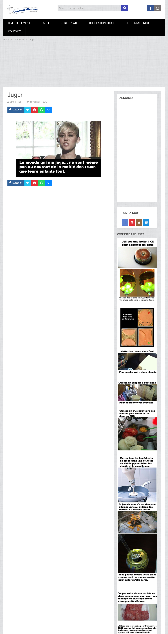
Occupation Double (102, 23)
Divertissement (19, 23)
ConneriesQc (15, 102)
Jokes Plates (70, 23)
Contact (14, 31)
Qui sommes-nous (138, 23)
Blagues (46, 23)
